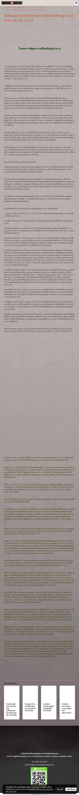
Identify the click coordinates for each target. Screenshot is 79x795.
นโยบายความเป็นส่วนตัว (46, 789)
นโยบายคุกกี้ (12, 791)
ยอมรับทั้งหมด (71, 789)
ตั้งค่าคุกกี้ (60, 789)
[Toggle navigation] (76, 3)
